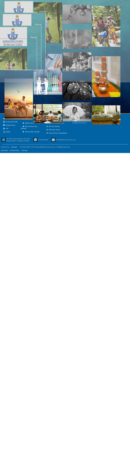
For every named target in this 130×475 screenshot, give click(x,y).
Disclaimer (4, 150)
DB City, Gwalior (53, 126)
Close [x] (42, 11)
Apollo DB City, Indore (55, 123)
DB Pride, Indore (53, 130)
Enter (65, 110)
